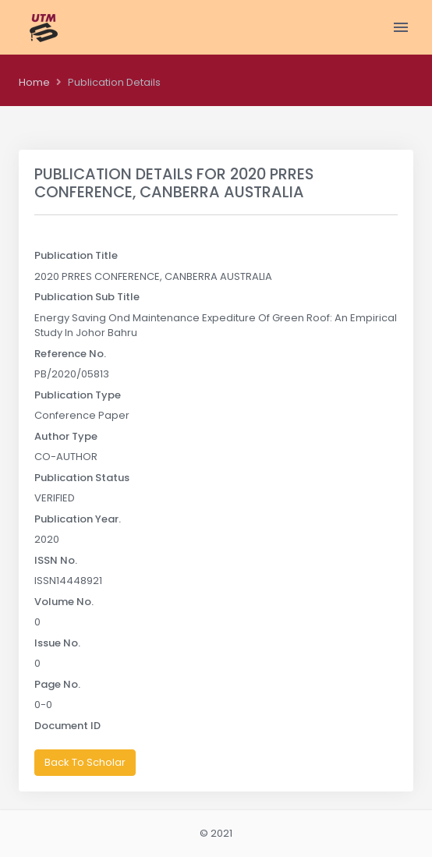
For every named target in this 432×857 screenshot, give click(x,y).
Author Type (65, 436)
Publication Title (76, 255)
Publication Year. (77, 519)
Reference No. (70, 353)
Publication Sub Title (87, 296)
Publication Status (81, 477)
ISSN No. (55, 560)
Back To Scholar (85, 762)
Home (34, 82)
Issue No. (57, 643)
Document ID (67, 725)
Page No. (57, 684)
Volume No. (64, 601)
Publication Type (77, 395)
